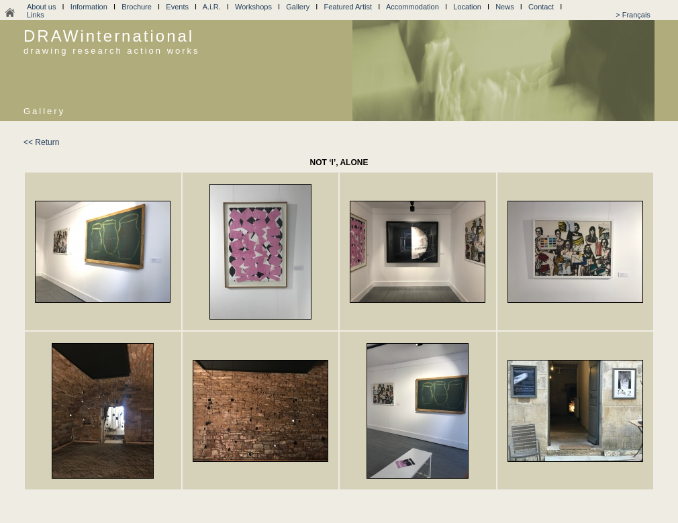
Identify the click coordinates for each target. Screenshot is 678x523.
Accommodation (412, 7)
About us (41, 7)
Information (88, 7)
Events (177, 7)
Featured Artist (348, 7)
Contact (541, 7)
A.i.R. (212, 7)
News (504, 7)
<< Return (41, 142)
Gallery (297, 7)
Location (467, 7)
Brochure (137, 7)
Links (35, 15)
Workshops (253, 7)
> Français (633, 15)
